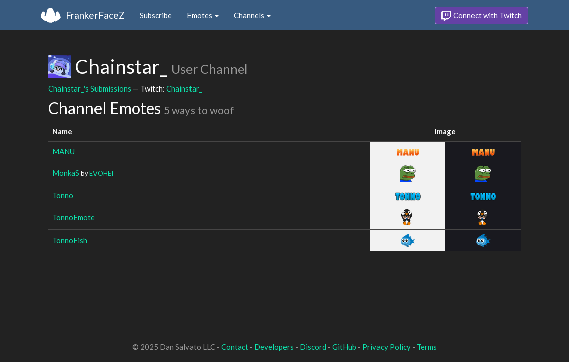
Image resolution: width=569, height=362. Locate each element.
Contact (234, 346)
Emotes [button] (203, 15)
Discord (313, 346)
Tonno (62, 195)
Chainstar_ (184, 88)
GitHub (344, 346)
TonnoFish (69, 240)
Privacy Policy (386, 346)
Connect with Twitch (481, 16)
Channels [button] (252, 15)
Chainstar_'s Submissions (89, 88)
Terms (427, 346)
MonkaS (65, 172)
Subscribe (156, 15)
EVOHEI (101, 173)
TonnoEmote (73, 217)
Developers (274, 346)
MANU (63, 151)
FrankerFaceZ (95, 15)
